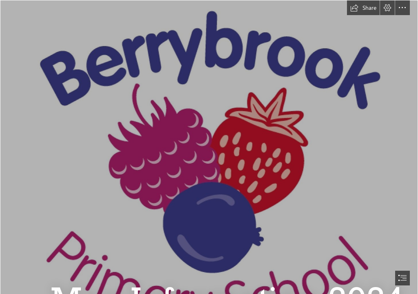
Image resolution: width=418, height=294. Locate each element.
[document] (209, 147)
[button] (363, 7)
